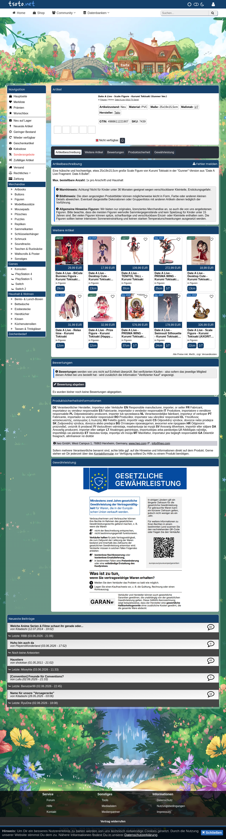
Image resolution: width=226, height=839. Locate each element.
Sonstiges (18, 259)
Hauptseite (18, 97)
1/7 (196, 107)
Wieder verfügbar (22, 138)
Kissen (16, 319)
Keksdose (17, 149)
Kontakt (51, 812)
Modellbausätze (22, 205)
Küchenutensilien (23, 324)
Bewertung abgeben (69, 384)
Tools (105, 800)
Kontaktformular (104, 454)
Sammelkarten (21, 229)
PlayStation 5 (21, 279)
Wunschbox (18, 114)
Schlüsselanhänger (24, 234)
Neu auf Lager (20, 121)
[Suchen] (212, 13)
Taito (117, 112)
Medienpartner (111, 812)
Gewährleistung (164, 152)
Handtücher (19, 314)
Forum (51, 800)
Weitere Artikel (94, 152)
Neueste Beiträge (22, 619)
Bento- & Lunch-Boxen (26, 299)
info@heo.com (161, 443)
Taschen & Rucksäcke (26, 249)
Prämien (16, 108)
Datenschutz (165, 800)
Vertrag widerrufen (112, 821)
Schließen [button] (212, 832)
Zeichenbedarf (18, 334)
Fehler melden (205, 164)
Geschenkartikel (21, 143)
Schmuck (18, 239)
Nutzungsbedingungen (171, 806)
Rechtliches (20, 173)
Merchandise (17, 184)
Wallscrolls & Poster (25, 254)
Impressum (164, 812)
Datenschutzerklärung (140, 835)
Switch (17, 284)
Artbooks (18, 190)
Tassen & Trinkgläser (25, 329)
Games (13, 264)
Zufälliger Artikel (21, 160)
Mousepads (19, 209)
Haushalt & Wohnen (21, 294)
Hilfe (49, 806)
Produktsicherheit (139, 152)
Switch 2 (18, 289)
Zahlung (16, 179)
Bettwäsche (19, 304)
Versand (16, 168)
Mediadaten (109, 806)
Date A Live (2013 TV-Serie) (127, 100)
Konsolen (18, 269)
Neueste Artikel (21, 126)
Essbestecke (20, 309)
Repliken (18, 224)
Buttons (17, 195)
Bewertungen (115, 152)
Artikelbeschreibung (68, 152)
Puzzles (17, 219)
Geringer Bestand (22, 132)
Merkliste (17, 102)
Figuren (17, 200)
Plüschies (18, 214)
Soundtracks (20, 244)
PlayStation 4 (21, 274)
